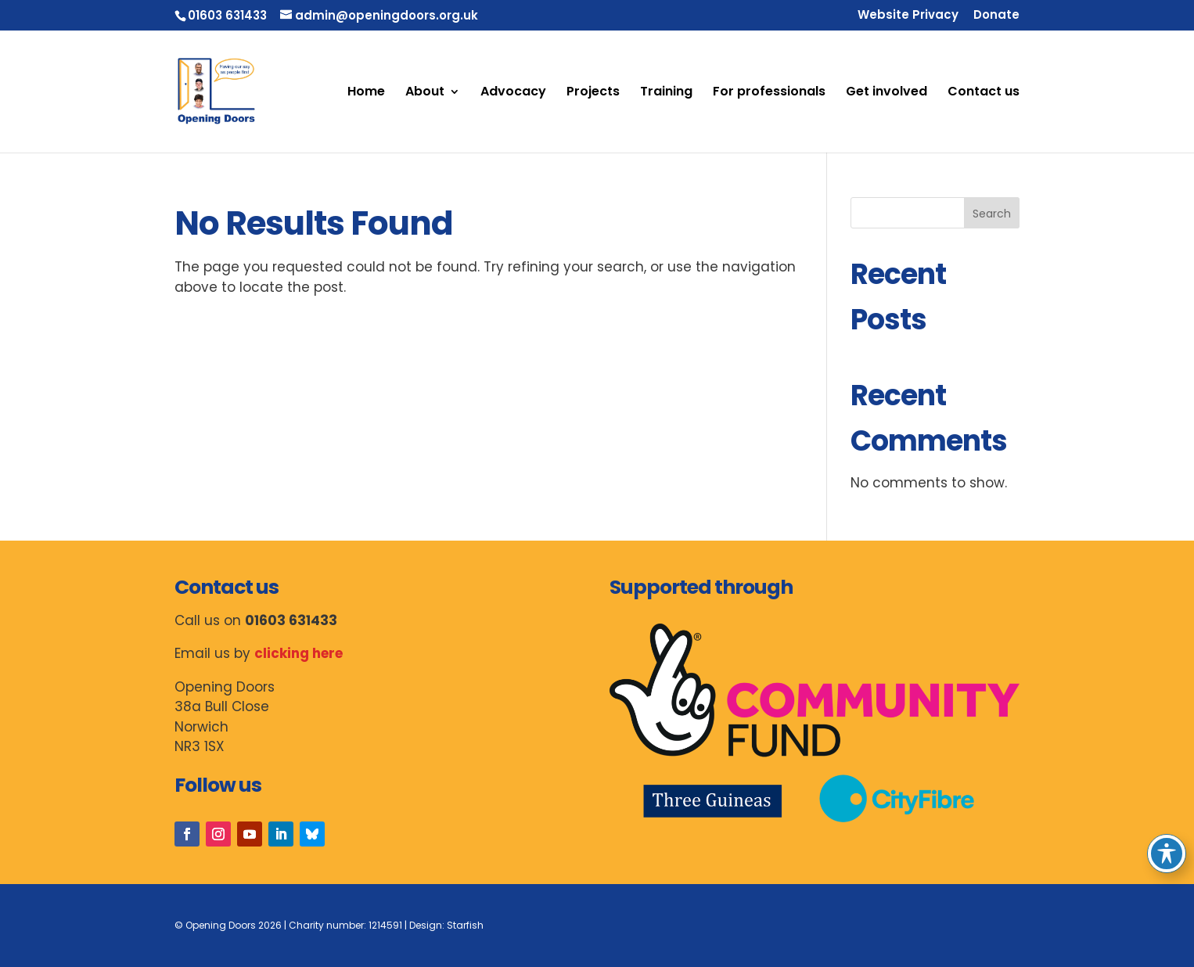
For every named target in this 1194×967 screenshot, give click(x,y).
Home (366, 93)
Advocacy (513, 93)
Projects (593, 93)
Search (992, 213)
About (424, 93)
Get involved (886, 93)
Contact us (984, 93)
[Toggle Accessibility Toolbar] (1166, 853)
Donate (996, 16)
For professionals (769, 93)
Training (666, 93)
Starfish (465, 925)
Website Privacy (908, 16)
